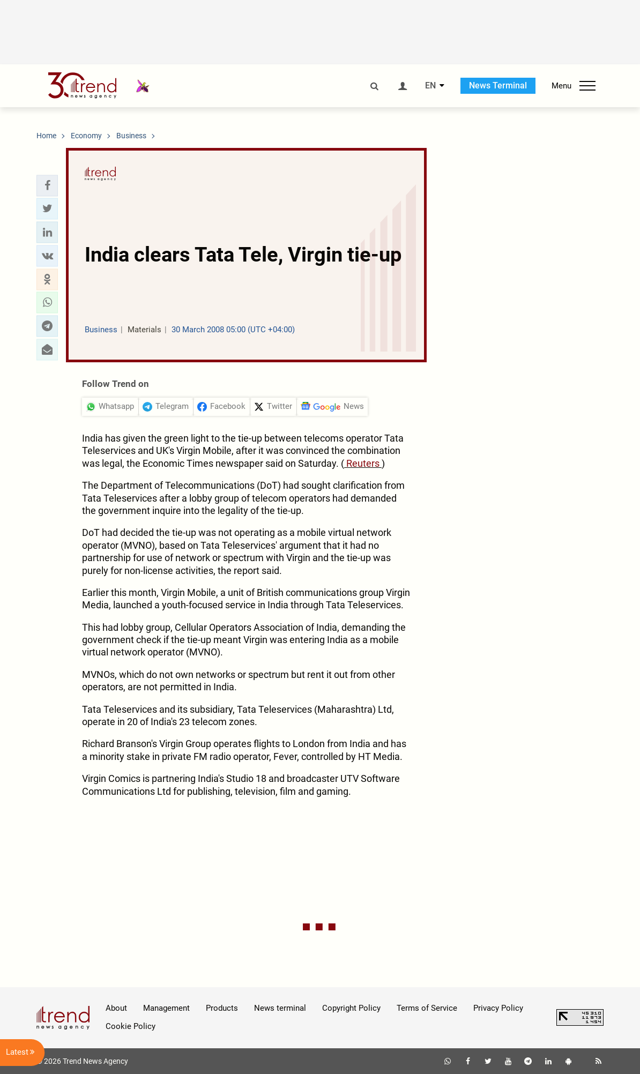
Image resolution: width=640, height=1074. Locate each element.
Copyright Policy (351, 1008)
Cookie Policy (130, 1026)
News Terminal (498, 85)
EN (430, 85)
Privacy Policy (498, 1008)
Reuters (363, 463)
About (116, 1008)
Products (222, 1008)
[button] (47, 185)
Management (166, 1008)
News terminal (280, 1008)
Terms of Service (427, 1008)
